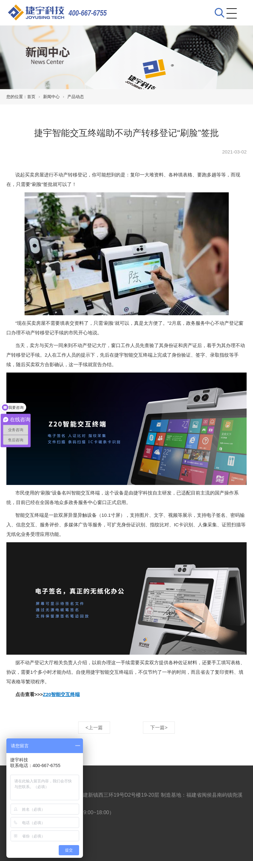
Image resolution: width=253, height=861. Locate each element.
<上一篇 (94, 727)
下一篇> (158, 727)
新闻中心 (51, 96)
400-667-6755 (88, 13)
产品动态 (75, 96)
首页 (31, 96)
